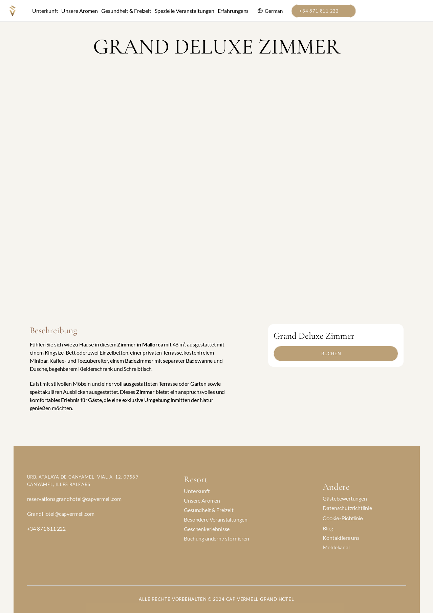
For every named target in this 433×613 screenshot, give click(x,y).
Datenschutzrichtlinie (347, 508)
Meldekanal (336, 547)
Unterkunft (45, 10)
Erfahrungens (233, 10)
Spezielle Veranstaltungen (184, 10)
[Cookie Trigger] (343, 518)
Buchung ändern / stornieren (216, 538)
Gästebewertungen (345, 498)
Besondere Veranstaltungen (215, 519)
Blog (328, 528)
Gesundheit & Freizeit (126, 10)
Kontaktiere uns (341, 537)
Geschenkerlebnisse (207, 529)
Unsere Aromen (79, 10)
